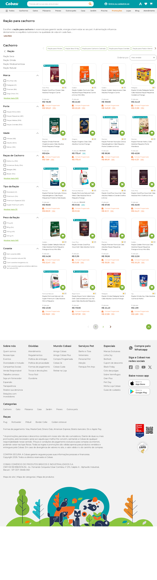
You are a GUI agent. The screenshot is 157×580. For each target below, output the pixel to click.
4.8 (65, 89)
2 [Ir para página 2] (103, 328)
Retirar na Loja (60, 372)
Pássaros (29, 410)
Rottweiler (16, 423)
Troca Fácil (33, 376)
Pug (5, 423)
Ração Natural (9, 69)
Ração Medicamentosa (14, 65)
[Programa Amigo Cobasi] (140, 4)
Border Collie (41, 423)
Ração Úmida (9, 61)
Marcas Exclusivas (112, 352)
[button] (95, 4)
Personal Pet (84, 360)
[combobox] (65, 4)
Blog (137, 12)
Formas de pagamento (39, 368)
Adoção (82, 364)
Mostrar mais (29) (11, 99)
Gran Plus (108, 379)
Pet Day (107, 383)
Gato (18, 410)
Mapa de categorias (26, 478)
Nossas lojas (8, 356)
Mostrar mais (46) (11, 242)
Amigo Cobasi (59, 352)
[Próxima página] (110, 328)
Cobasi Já (57, 364)
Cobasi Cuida (59, 368)
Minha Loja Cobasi (112, 387)
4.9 (95, 89)
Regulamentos (35, 356)
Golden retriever (59, 423)
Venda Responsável (12, 372)
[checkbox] (5, 82)
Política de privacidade (38, 364)
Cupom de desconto (113, 364)
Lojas (128, 12)
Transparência (9, 387)
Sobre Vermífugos (112, 376)
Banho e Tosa (84, 352)
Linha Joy (108, 356)
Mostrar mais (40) (11, 180)
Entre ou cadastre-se (119, 4)
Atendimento (149, 12)
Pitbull (28, 423)
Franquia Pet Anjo (86, 368)
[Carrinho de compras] (151, 4)
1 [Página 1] (95, 328)
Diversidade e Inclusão (13, 364)
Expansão (7, 383)
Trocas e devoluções (37, 372)
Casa (39, 410)
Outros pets (72, 410)
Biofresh (107, 360)
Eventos (7, 360)
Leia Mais (8, 37)
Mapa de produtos (45, 478)
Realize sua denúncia (13, 391)
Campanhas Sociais (12, 368)
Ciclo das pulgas (111, 372)
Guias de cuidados (112, 391)
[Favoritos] (145, 4)
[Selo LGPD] (143, 455)
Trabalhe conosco (11, 376)
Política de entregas (37, 360)
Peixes (59, 410)
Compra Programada (63, 360)
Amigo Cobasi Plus (62, 356)
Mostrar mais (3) (10, 211)
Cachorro (10, 46)
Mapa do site (9, 478)
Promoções (117, 12)
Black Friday (109, 368)
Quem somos (9, 352)
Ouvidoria (32, 379)
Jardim (49, 410)
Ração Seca (8, 57)
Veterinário (83, 356)
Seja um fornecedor (12, 379)
